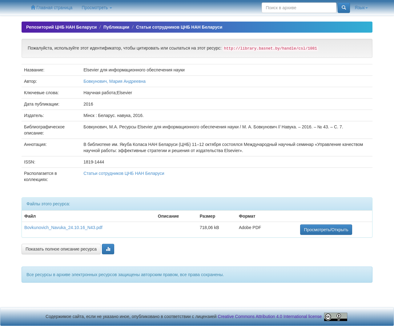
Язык (361, 7)
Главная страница (51, 7)
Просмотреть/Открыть (326, 229)
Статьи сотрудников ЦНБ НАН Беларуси (179, 27)
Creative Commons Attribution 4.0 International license (270, 316)
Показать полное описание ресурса (61, 249)
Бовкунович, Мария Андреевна (114, 81)
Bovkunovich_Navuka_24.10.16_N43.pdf (63, 227)
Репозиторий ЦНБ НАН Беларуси (61, 27)
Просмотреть (97, 7)
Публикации (116, 27)
